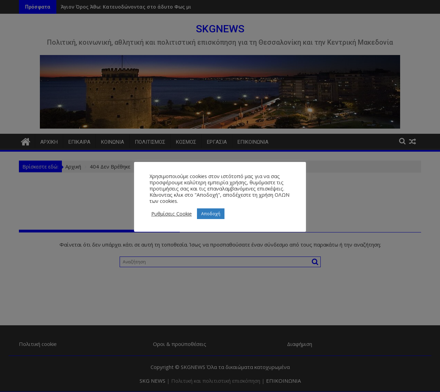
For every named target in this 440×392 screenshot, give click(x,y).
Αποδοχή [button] (210, 213)
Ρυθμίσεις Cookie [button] (171, 213)
